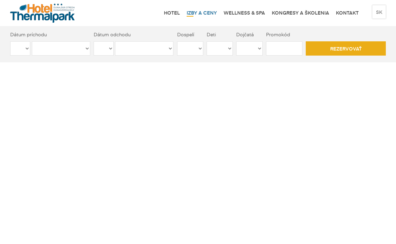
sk (379, 11)
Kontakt (347, 12)
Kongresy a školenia (300, 12)
